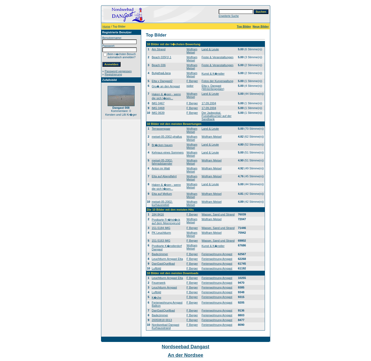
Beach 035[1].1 (161, 57)
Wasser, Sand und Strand (218, 214)
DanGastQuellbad (163, 263)
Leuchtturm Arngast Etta (167, 258)
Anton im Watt (161, 168)
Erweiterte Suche (229, 16)
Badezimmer (160, 254)
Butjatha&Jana (161, 73)
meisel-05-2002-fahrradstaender (162, 162)
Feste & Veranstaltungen (217, 57)
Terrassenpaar (161, 128)
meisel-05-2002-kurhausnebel (162, 203)
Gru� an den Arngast (166, 86)
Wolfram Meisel (191, 51)
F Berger (192, 81)
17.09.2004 (208, 103)
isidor (189, 85)
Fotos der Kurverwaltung (217, 81)
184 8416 (158, 214)
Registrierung (113, 74)
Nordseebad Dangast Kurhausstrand (165, 326)
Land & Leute (210, 49)
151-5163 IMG (161, 240)
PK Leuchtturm (161, 232)
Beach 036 (159, 65)
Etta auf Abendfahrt (164, 176)
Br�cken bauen (162, 145)
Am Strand (159, 49)
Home (106, 26)
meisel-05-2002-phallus (167, 136)
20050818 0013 (162, 320)
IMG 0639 (158, 112)
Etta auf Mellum (162, 193)
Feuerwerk (159, 282)
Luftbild (156, 268)
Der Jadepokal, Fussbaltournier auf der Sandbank (216, 116)
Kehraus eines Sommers (168, 152)
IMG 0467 (158, 103)
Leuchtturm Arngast (164, 287)
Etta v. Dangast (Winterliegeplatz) (212, 87)
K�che (156, 297)
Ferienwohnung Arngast (216, 254)
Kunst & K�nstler (213, 73)
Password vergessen (118, 71)
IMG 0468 (158, 108)
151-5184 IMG (161, 227)
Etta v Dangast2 (162, 81)
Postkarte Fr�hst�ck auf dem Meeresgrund (166, 221)
